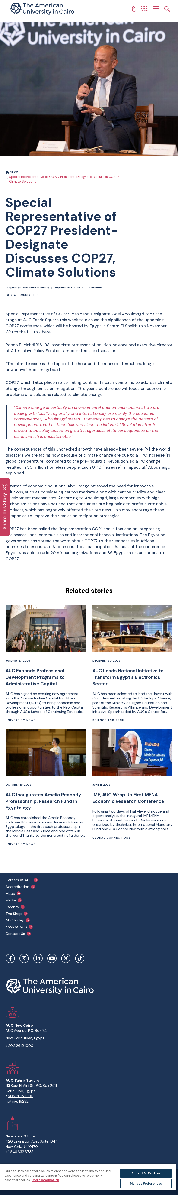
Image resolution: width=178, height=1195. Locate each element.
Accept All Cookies (146, 1173)
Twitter (65, 958)
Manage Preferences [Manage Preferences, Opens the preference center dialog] (146, 1183)
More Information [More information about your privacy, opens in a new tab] (45, 1180)
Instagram (24, 958)
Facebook (10, 958)
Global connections (23, 295)
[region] (88, 1179)
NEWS (12, 172)
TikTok (79, 958)
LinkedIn (38, 958)
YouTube (52, 958)
